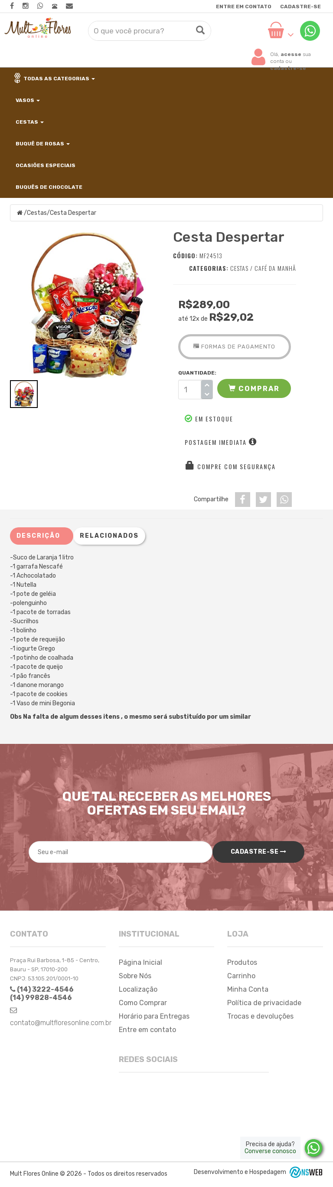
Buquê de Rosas (42, 144)
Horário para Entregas (154, 1016)
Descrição (38, 535)
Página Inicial (140, 962)
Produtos (242, 962)
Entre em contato (243, 6)
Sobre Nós (135, 976)
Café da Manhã (275, 268)
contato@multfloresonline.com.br (60, 1023)
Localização (138, 989)
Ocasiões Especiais (44, 165)
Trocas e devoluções (260, 1016)
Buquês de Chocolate (48, 187)
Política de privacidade (264, 1003)
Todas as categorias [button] (54, 78)
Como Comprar (143, 1003)
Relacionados (109, 535)
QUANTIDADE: (195, 373)
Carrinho (241, 976)
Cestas (29, 122)
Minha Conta (247, 989)
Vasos (27, 100)
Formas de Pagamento (234, 346)
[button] (254, 388)
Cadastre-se (300, 6)
